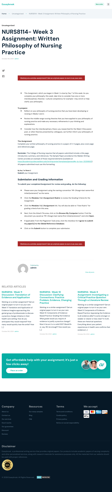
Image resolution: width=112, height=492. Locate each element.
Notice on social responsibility (67, 423)
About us (5, 412)
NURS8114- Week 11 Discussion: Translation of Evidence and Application (16, 295)
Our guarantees (7, 427)
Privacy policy (61, 419)
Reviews (5, 434)
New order (99, 4)
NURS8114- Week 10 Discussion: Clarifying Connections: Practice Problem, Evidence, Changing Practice (56, 297)
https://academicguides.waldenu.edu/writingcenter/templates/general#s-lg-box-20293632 (55, 161)
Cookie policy (61, 415)
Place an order (16, 370)
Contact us (6, 415)
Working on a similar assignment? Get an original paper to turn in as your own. (51, 78)
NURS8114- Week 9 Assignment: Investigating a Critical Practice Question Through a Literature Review (93, 296)
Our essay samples (36, 412)
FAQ (30, 419)
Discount (5, 430)
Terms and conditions (64, 412)
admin (17, 59)
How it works (6, 423)
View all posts (89, 272)
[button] (4, 70)
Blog (30, 415)
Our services (6, 419)
